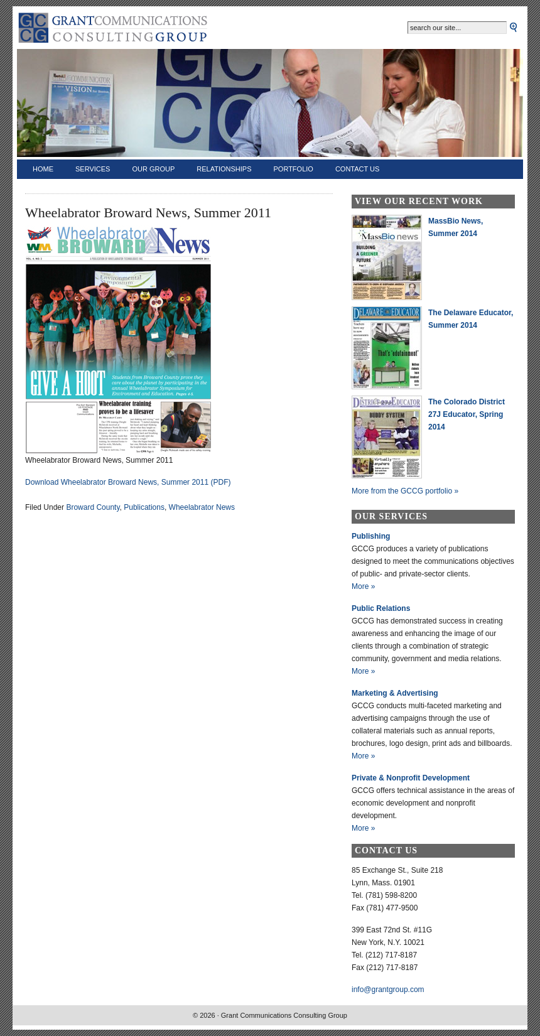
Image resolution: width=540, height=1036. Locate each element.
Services (92, 169)
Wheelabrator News (202, 507)
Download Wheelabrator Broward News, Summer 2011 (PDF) (127, 482)
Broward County (92, 507)
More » (363, 586)
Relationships (224, 169)
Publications (144, 507)
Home (43, 169)
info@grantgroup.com (388, 989)
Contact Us (357, 169)
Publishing (371, 536)
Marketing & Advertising (395, 693)
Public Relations (381, 608)
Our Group (153, 169)
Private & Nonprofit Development (411, 778)
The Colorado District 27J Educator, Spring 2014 (466, 414)
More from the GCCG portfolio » (405, 491)
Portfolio (293, 169)
